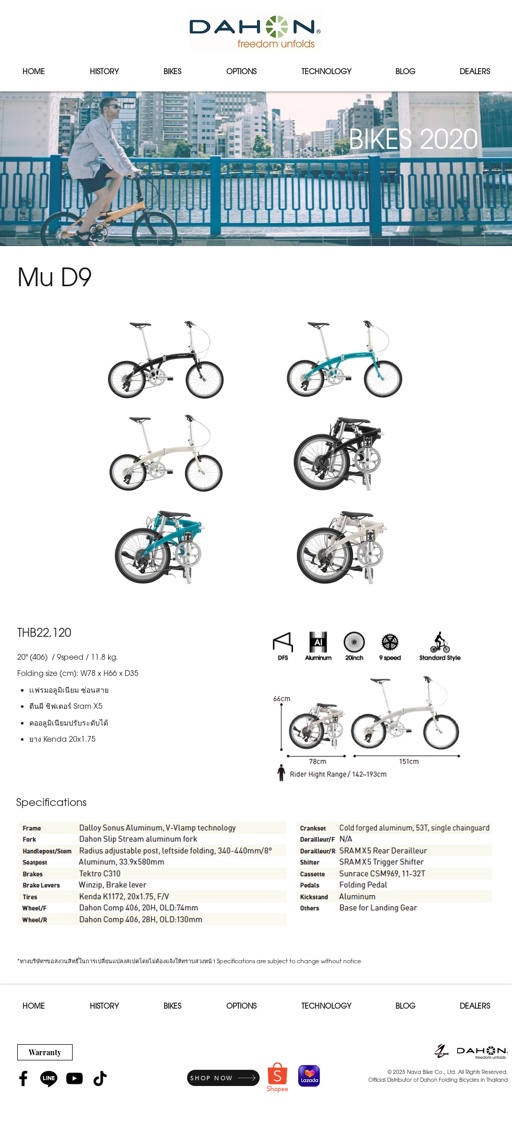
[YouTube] (74, 1078)
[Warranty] (45, 1052)
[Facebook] (23, 1078)
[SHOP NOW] (223, 1078)
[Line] (49, 1078)
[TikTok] (100, 1078)
